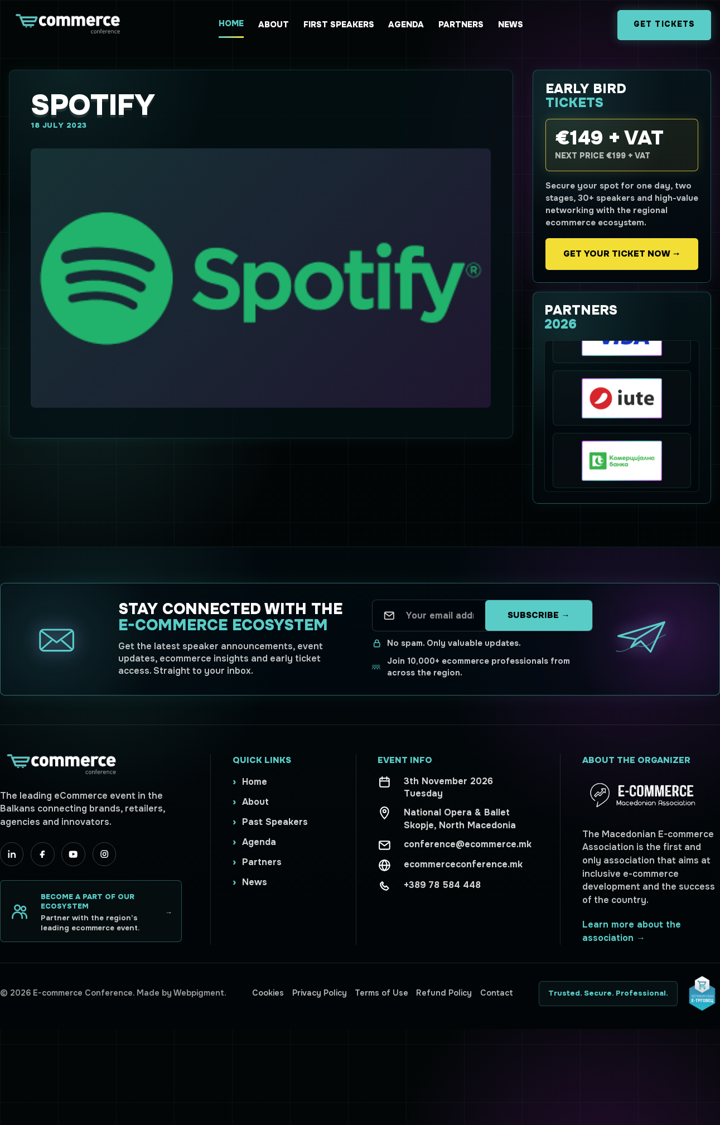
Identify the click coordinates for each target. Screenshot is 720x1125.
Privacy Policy (319, 993)
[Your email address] (440, 615)
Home (231, 23)
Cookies (268, 993)
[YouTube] (73, 854)
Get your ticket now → (621, 253)
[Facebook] (42, 854)
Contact (496, 993)
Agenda (406, 25)
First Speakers (338, 25)
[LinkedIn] (11, 854)
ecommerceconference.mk (463, 864)
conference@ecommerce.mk (467, 844)
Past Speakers (275, 822)
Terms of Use (381, 993)
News (510, 25)
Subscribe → (538, 615)
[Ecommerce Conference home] (66, 25)
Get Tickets (664, 24)
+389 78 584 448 (442, 885)
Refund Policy (444, 993)
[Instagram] (104, 854)
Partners (461, 25)
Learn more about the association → (631, 931)
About (273, 25)
